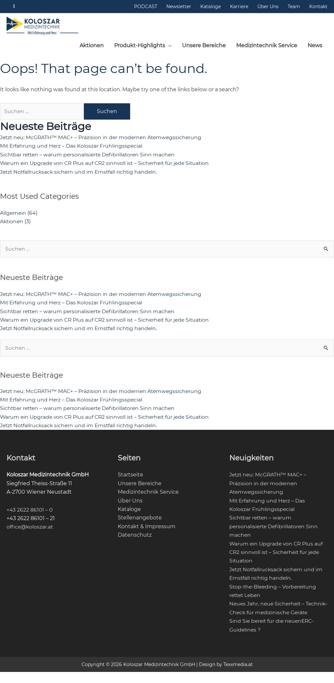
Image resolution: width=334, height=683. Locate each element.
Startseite (130, 477)
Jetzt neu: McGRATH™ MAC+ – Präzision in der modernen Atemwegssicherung (102, 139)
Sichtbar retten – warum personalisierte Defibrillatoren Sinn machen (89, 156)
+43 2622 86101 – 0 (30, 512)
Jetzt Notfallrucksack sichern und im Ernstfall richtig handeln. (80, 174)
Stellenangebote (140, 520)
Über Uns (130, 503)
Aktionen (12, 224)
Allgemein (13, 215)
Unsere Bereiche (139, 486)
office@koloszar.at (30, 529)
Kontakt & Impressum (146, 529)
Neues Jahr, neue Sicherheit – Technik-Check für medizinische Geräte (271, 615)
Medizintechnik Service (148, 494)
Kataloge (129, 512)
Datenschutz (135, 537)
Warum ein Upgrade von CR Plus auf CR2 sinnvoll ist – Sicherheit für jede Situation (107, 165)
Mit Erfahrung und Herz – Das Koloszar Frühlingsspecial (72, 148)
